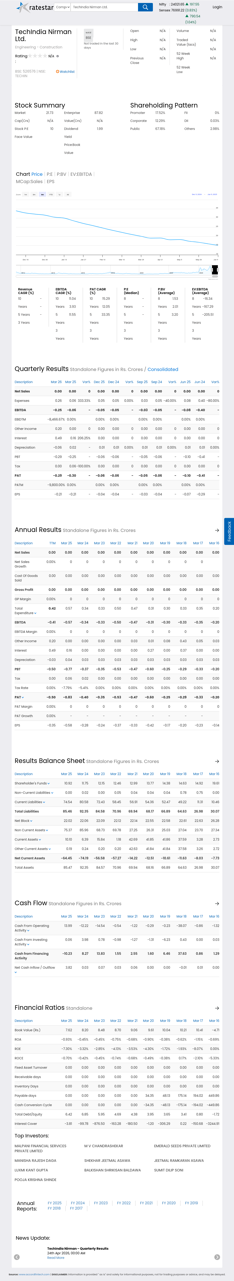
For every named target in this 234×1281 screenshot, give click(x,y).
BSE (88, 37)
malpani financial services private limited (40, 1148)
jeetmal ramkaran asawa (179, 1160)
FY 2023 (101, 1203)
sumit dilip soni (168, 1170)
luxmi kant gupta (31, 1170)
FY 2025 (54, 1203)
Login (217, 7)
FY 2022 (123, 1203)
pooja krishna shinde (35, 1179)
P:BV (61, 174)
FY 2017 (76, 1208)
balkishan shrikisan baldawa (112, 1170)
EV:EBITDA (81, 174)
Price (37, 174)
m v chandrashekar (103, 1146)
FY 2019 (191, 1203)
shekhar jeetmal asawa (107, 1160)
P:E (50, 174)
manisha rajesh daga (35, 1160)
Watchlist (67, 71)
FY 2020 (169, 1203)
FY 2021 (146, 1203)
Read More (55, 1257)
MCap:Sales (29, 181)
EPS (51, 181)
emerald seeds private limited (182, 1146)
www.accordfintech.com (34, 1274)
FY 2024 (78, 1203)
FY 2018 (54, 1208)
